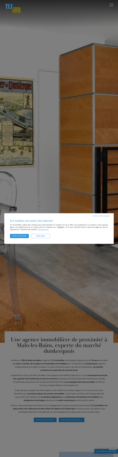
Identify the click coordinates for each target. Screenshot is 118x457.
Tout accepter (19, 236)
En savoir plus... (43, 229)
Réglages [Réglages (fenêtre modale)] (40, 236)
